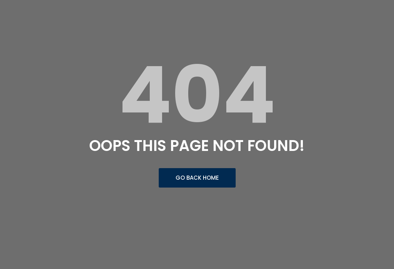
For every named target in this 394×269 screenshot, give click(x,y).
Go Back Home (197, 178)
